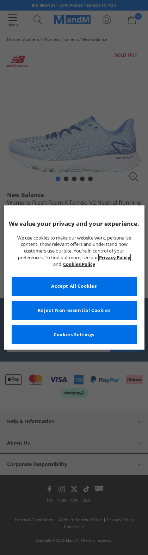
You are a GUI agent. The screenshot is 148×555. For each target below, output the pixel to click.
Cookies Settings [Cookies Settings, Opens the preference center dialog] (74, 335)
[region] (74, 277)
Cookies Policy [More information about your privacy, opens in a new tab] (79, 264)
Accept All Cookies (74, 286)
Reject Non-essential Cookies (74, 310)
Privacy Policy (114, 258)
